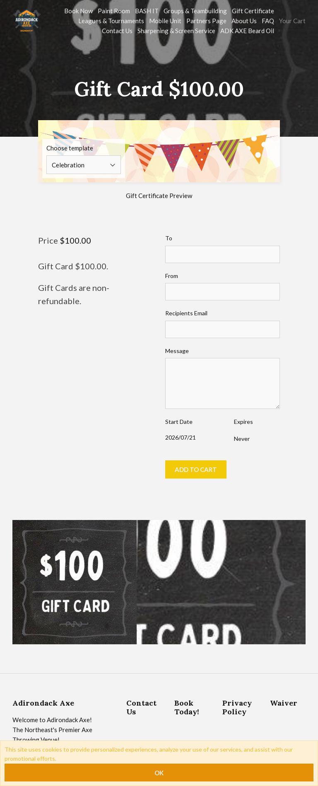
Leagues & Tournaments (111, 20)
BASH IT (147, 11)
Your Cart (292, 20)
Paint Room (114, 11)
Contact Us (117, 30)
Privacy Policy (237, 707)
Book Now (78, 11)
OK (159, 772)
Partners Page (206, 20)
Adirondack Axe (43, 703)
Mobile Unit (165, 20)
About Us (244, 20)
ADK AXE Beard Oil (247, 30)
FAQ (268, 20)
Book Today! (186, 707)
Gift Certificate (253, 11)
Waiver (283, 703)
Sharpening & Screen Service (176, 30)
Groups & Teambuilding (195, 11)
